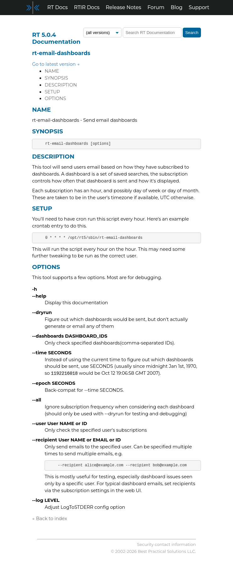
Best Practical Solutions (162, 551)
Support (199, 7)
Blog (176, 7)
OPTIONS (55, 98)
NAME (52, 71)
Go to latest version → (56, 64)
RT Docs (57, 7)
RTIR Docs (86, 7)
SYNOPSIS (56, 78)
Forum (156, 7)
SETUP (52, 92)
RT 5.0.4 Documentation (56, 38)
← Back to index (49, 518)
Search (191, 32)
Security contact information (166, 544)
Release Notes (123, 7)
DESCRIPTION (61, 85)
